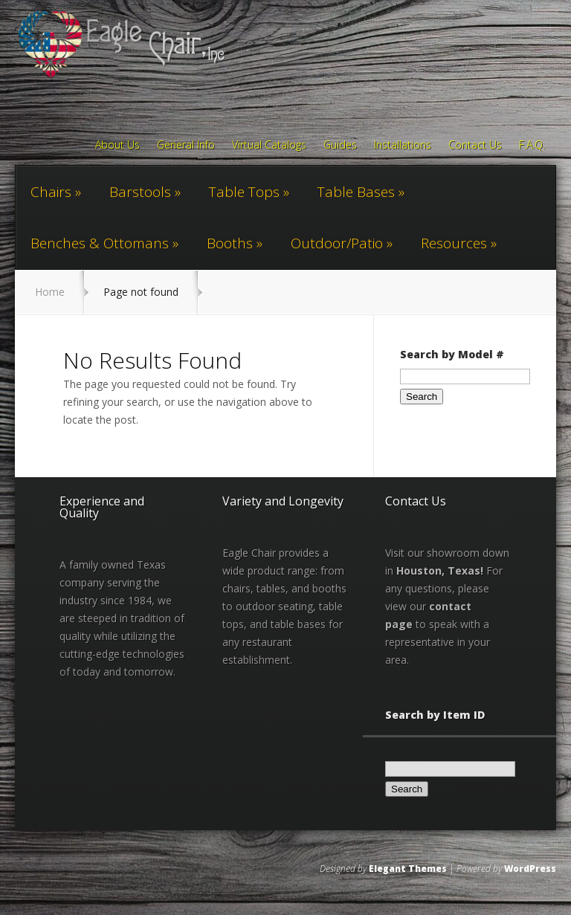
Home (50, 292)
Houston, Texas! (439, 570)
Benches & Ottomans (99, 243)
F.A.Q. (532, 146)
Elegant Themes (408, 868)
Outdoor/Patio (337, 243)
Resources (454, 243)
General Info (186, 146)
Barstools (140, 191)
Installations (402, 146)
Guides (340, 146)
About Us (117, 146)
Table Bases (356, 191)
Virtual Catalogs (269, 146)
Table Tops (244, 191)
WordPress (530, 868)
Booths (230, 243)
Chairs (50, 191)
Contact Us (475, 146)
